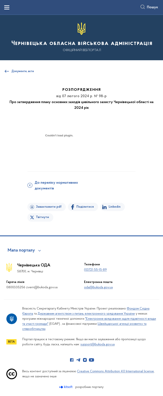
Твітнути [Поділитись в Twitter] (42, 217)
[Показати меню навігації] (7, 7)
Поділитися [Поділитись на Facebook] (85, 206)
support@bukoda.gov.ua (97, 344)
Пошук (152, 7)
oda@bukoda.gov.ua (98, 287)
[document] (59, 150)
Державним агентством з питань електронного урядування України (86, 313)
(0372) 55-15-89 (95, 269)
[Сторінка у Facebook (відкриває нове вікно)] (71, 359)
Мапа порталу (21, 250)
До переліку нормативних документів (56, 185)
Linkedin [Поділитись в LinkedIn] (115, 206)
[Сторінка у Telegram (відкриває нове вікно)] (78, 359)
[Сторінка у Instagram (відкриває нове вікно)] (84, 359)
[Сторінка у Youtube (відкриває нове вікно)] (91, 359)
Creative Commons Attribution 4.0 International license (115, 371)
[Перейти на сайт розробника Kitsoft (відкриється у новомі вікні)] (66, 387)
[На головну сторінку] (81, 37)
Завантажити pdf (49, 206)
